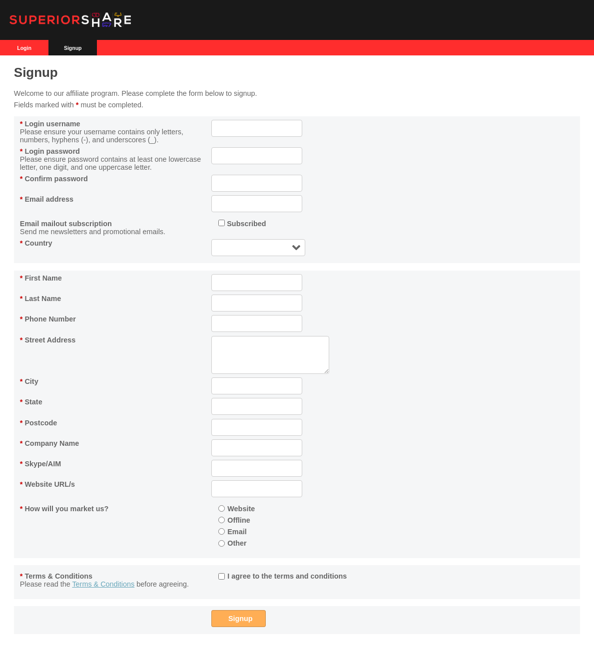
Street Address (47, 340)
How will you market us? (64, 509)
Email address (46, 199)
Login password (50, 151)
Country (36, 243)
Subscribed (242, 224)
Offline (234, 520)
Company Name (49, 443)
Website (236, 509)
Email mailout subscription (66, 224)
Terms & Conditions (56, 576)
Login (24, 48)
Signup (73, 48)
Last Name (40, 299)
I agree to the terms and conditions (282, 576)
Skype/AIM (40, 464)
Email (232, 532)
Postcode (38, 423)
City (29, 381)
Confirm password (54, 179)
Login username (50, 124)
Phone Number (48, 319)
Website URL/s (47, 484)
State (31, 402)
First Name (41, 278)
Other (232, 543)
